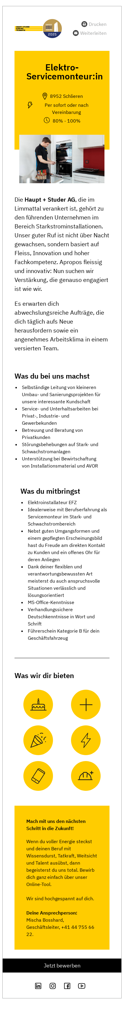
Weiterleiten (93, 33)
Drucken (98, 24)
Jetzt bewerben (62, 965)
